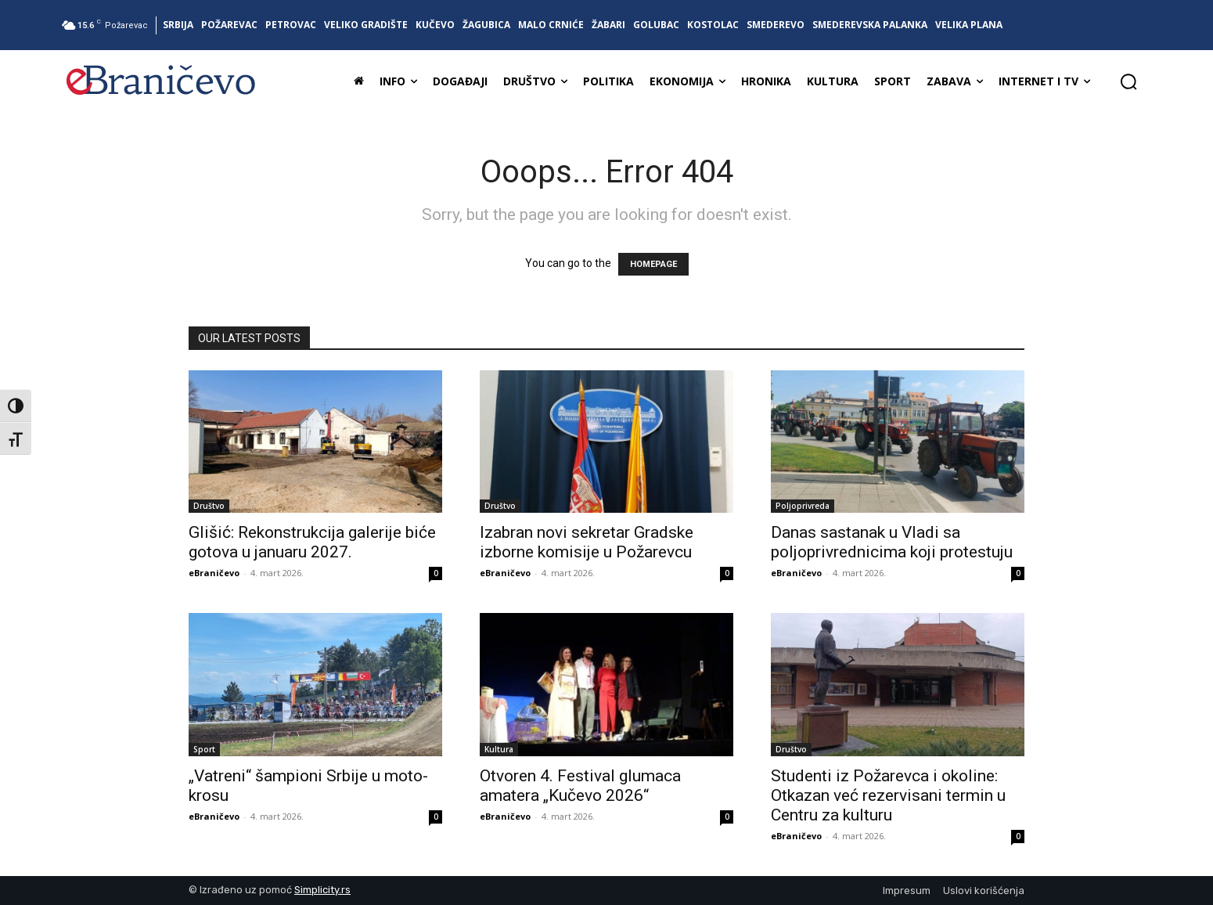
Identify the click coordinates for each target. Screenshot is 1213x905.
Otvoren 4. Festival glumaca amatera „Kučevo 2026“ (580, 785)
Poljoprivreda (803, 505)
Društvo (209, 505)
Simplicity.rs (322, 890)
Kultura (498, 749)
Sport (204, 749)
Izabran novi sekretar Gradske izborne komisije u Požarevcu (586, 542)
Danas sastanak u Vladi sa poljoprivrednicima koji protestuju (892, 542)
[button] (1128, 81)
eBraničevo (214, 573)
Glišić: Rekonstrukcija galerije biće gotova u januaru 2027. (312, 542)
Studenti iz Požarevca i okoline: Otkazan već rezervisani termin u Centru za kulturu (888, 795)
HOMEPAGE (653, 264)
